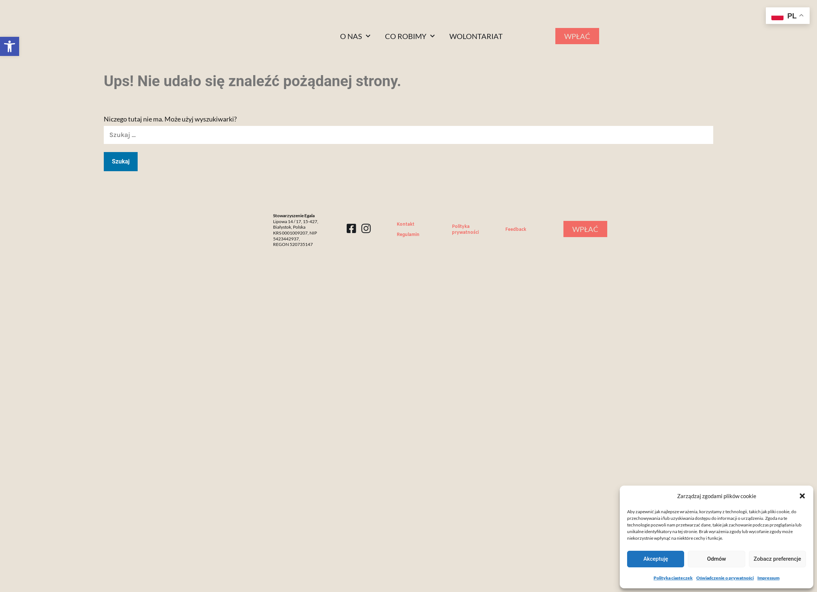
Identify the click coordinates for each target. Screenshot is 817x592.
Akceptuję (655, 559)
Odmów (716, 559)
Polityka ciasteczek (673, 578)
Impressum (768, 578)
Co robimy (410, 36)
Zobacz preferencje (777, 559)
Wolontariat (476, 36)
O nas (355, 36)
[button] (9, 46)
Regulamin (408, 235)
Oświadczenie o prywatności (725, 578)
